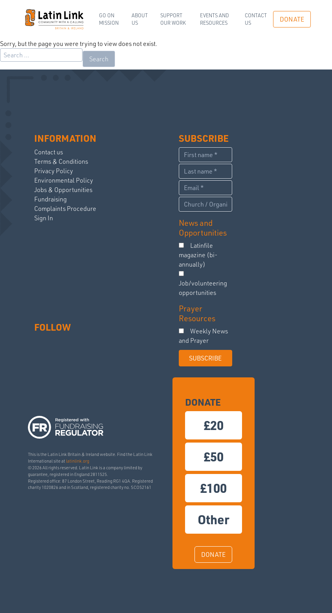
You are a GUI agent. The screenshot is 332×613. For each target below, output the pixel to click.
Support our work (173, 19)
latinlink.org (77, 461)
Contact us (256, 19)
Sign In (43, 218)
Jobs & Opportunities (63, 190)
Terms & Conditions (61, 161)
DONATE (292, 19)
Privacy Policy (53, 171)
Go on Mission (109, 19)
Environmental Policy (63, 180)
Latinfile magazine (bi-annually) (198, 255)
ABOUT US (140, 19)
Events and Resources (214, 19)
